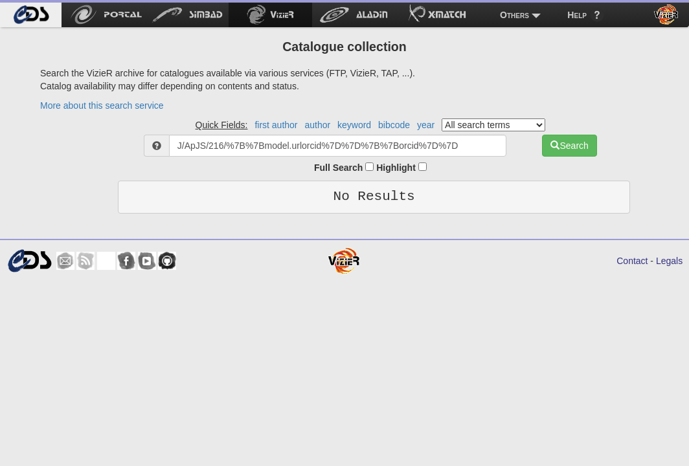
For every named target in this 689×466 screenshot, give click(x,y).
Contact (632, 261)
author (317, 125)
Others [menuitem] (514, 15)
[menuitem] (31, 15)
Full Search (344, 167)
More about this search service (102, 105)
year (426, 125)
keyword (354, 125)
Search (569, 145)
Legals (669, 261)
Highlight (401, 167)
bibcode (394, 125)
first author (275, 125)
